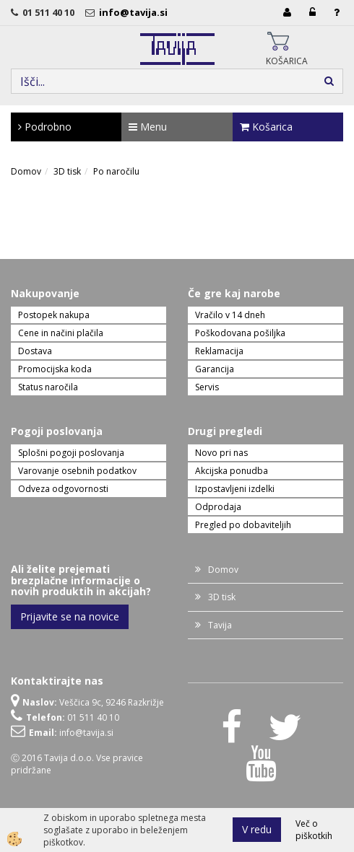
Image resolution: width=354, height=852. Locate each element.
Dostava (35, 351)
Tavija (220, 625)
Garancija (214, 369)
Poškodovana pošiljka (240, 333)
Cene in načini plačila (60, 333)
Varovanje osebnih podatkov (77, 471)
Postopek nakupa (54, 315)
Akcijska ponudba (231, 471)
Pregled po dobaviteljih (243, 525)
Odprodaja (218, 507)
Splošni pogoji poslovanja (71, 453)
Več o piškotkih (313, 829)
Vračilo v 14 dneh (230, 315)
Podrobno (45, 126)
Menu (148, 126)
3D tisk (67, 171)
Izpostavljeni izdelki (235, 489)
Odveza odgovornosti (63, 489)
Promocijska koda (55, 369)
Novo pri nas (221, 453)
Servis (207, 387)
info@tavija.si (135, 12)
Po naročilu (116, 171)
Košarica (266, 126)
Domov (26, 171)
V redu (257, 829)
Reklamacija (219, 351)
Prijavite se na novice (69, 616)
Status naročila (48, 387)
